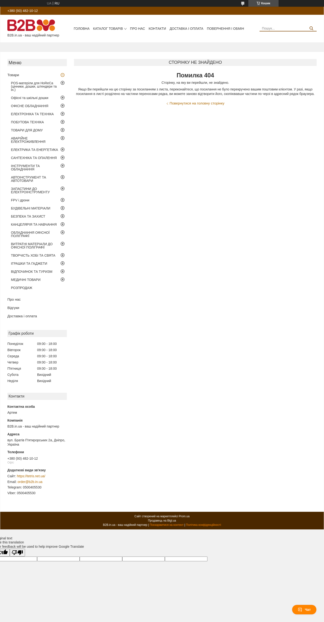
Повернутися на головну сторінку (197, 103)
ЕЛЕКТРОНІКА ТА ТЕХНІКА (32, 114)
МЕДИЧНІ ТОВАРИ (25, 280)
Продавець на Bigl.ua (162, 520)
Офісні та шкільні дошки (29, 98)
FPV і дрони (20, 200)
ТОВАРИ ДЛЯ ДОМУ (27, 130)
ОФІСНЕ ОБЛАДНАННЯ (29, 106)
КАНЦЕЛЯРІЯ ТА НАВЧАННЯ (34, 224)
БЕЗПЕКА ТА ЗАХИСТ (28, 216)
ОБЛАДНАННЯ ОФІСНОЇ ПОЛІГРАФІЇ (30, 234)
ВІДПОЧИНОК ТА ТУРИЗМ (31, 272)
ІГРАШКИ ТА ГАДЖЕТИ (29, 263)
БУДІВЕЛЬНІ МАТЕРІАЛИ (30, 208)
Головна (81, 28)
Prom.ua (184, 516)
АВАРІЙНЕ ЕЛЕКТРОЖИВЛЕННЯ (28, 140)
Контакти (157, 28)
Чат (304, 609)
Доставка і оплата (186, 28)
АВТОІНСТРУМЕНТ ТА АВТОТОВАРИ (28, 179)
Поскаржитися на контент (166, 525)
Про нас (137, 28)
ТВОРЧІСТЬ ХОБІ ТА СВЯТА (33, 255)
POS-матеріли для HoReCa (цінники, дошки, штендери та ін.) (34, 86)
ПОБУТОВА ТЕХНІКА (27, 122)
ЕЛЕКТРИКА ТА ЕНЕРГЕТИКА (34, 150)
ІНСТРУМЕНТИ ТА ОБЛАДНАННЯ (25, 167)
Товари (13, 75)
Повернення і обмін (225, 28)
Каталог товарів (108, 28)
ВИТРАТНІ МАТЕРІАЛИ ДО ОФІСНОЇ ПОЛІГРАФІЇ (32, 245)
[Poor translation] (17, 553)
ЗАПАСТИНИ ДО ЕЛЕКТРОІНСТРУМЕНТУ (30, 190)
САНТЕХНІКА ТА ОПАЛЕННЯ (34, 158)
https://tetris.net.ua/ (31, 476)
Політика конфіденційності (203, 525)
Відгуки (13, 308)
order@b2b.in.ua (30, 482)
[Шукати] (311, 28)
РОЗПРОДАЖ (21, 288)
